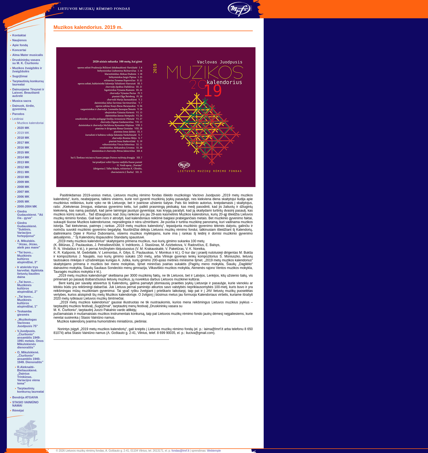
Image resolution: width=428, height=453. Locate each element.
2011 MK (23, 172)
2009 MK (23, 181)
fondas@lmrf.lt (180, 450)
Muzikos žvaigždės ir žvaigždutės (27, 69)
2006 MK (23, 196)
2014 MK (23, 157)
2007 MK (23, 191)
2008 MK (23, 186)
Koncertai (19, 50)
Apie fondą (20, 45)
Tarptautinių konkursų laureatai (30, 390)
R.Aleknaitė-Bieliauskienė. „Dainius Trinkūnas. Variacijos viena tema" (28, 375)
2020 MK (23, 127)
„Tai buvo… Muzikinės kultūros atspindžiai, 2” (27, 286)
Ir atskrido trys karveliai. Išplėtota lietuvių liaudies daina (30, 272)
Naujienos (19, 40)
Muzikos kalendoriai (30, 123)
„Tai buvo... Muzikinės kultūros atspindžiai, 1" (27, 301)
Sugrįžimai (20, 76)
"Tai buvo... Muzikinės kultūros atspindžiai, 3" (27, 257)
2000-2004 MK (27, 206)
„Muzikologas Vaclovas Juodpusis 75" (27, 323)
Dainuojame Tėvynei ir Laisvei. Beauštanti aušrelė (28, 92)
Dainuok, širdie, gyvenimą (23, 107)
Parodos (18, 114)
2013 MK (23, 162)
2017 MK (23, 142)
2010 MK (23, 177)
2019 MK (23, 132)
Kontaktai (19, 35)
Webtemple (214, 450)
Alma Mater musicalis (27, 55)
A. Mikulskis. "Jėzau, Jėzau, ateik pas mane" (28, 244)
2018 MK (23, 137)
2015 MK (23, 152)
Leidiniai (17, 118)
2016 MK (23, 147)
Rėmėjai (18, 410)
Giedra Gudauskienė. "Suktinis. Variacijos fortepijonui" (27, 229)
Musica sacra (21, 100)
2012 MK (23, 167)
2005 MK (23, 201)
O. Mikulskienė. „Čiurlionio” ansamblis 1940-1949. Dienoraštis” (30, 357)
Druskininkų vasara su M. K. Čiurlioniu (26, 61)
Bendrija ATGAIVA (25, 397)
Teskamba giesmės (24, 313)
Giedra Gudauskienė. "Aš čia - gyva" (30, 215)
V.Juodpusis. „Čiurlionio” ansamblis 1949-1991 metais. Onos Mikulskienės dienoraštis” (30, 339)
